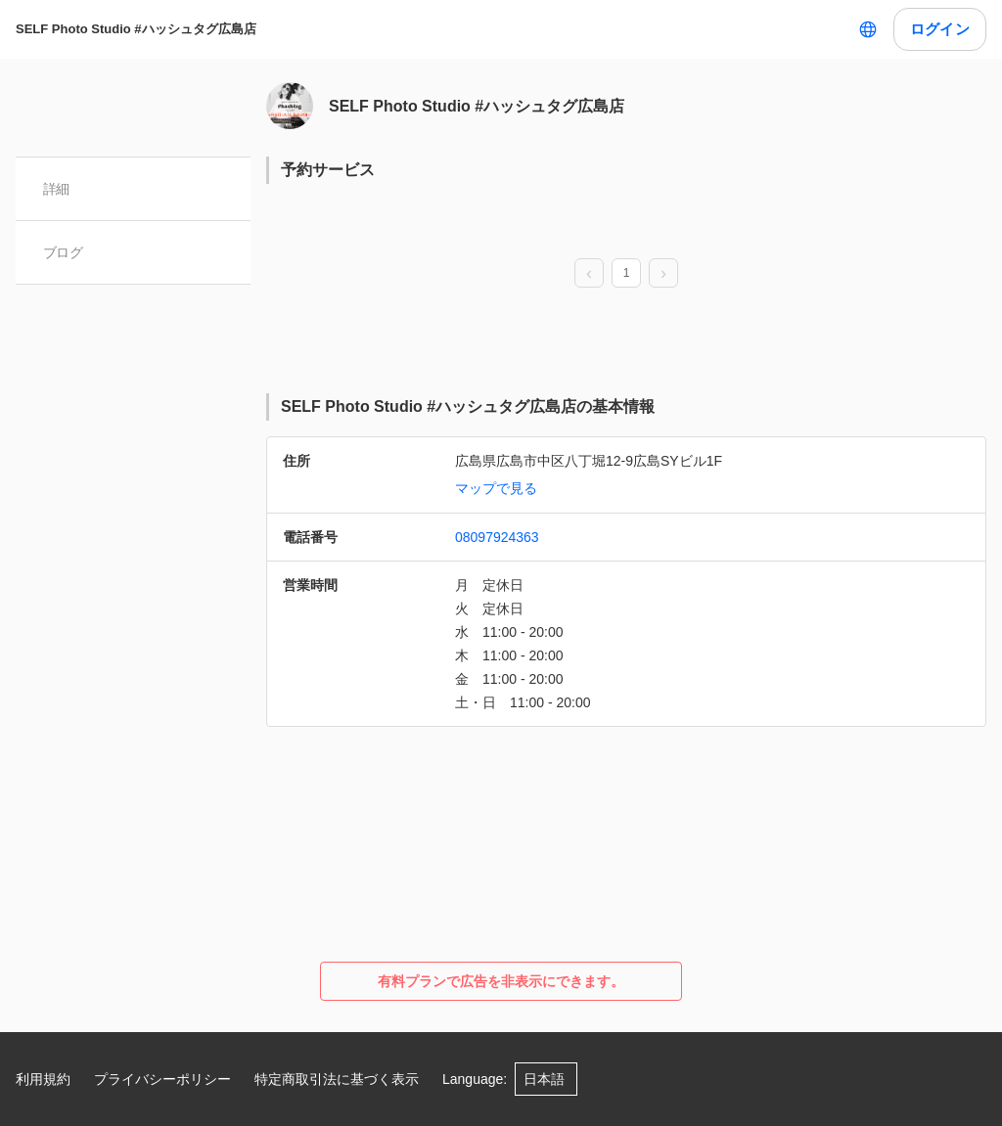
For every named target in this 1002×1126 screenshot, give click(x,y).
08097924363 (497, 537)
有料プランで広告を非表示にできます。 (501, 981)
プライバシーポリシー (162, 1079)
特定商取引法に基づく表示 (336, 1079)
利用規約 (43, 1079)
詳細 (56, 189)
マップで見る (496, 488)
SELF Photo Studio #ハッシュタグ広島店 (136, 29)
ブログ (62, 252)
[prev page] (589, 274)
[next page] (663, 274)
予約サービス (328, 169)
